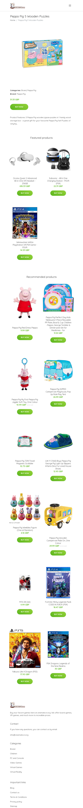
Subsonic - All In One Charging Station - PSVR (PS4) (58, 181)
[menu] (70, 5)
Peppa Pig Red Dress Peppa (24, 327)
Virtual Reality (16, 772)
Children (13, 753)
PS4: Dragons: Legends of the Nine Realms (58, 664)
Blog (12, 788)
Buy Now (19, 107)
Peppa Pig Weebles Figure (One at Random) (25, 528)
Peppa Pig (31, 90)
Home (12, 20)
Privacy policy (16, 801)
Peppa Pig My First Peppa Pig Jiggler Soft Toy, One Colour (25, 400)
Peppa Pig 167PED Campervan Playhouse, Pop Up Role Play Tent (58, 392)
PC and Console (17, 758)
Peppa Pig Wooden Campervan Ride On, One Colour (58, 540)
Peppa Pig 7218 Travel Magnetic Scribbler (25, 462)
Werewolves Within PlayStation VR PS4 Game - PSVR (25, 245)
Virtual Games (16, 767)
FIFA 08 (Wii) (24, 602)
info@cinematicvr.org (19, 735)
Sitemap (13, 806)
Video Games (16, 763)
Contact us (14, 792)
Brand (24, 90)
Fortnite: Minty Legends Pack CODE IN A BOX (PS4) (58, 603)
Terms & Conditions (18, 797)
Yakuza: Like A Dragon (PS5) (24, 671)
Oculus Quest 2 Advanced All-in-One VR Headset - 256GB (25, 181)
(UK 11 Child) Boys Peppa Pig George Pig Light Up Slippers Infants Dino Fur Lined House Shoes (58, 465)
